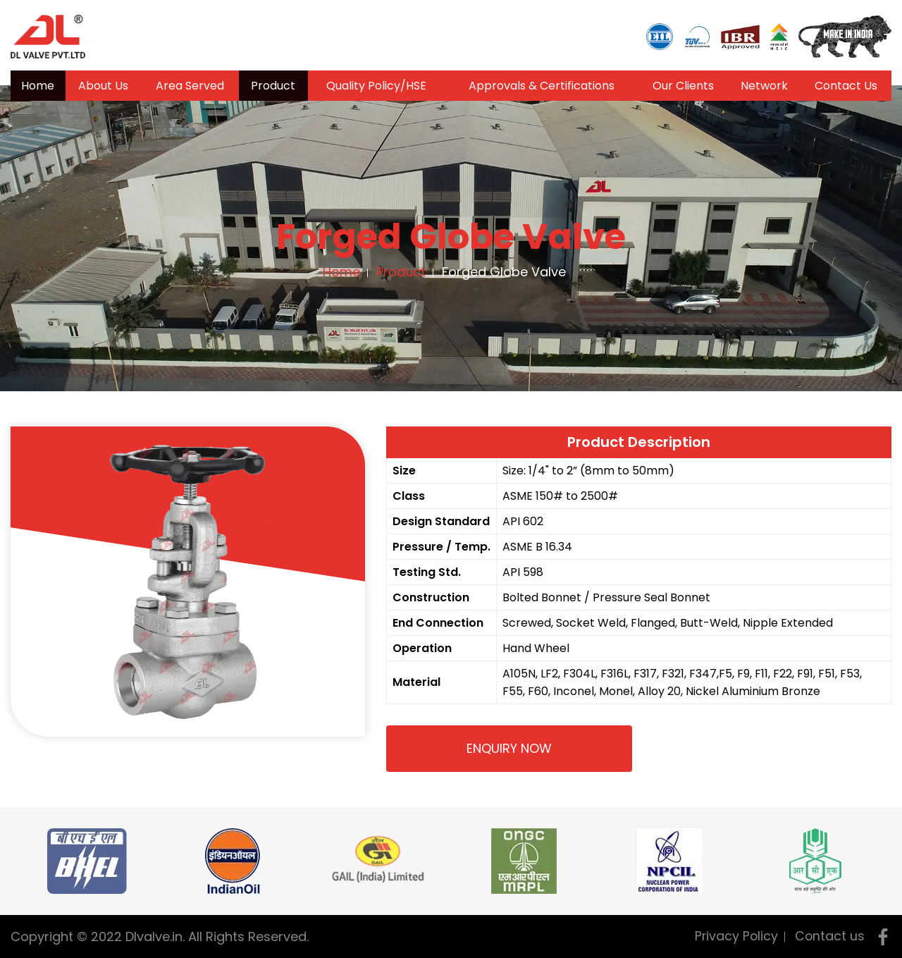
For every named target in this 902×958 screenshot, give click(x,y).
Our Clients (683, 86)
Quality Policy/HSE (376, 86)
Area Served (190, 86)
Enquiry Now (509, 748)
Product (273, 86)
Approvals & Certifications (541, 86)
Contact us (829, 936)
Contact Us (846, 86)
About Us (103, 86)
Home (37, 86)
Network (764, 86)
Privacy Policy (735, 936)
